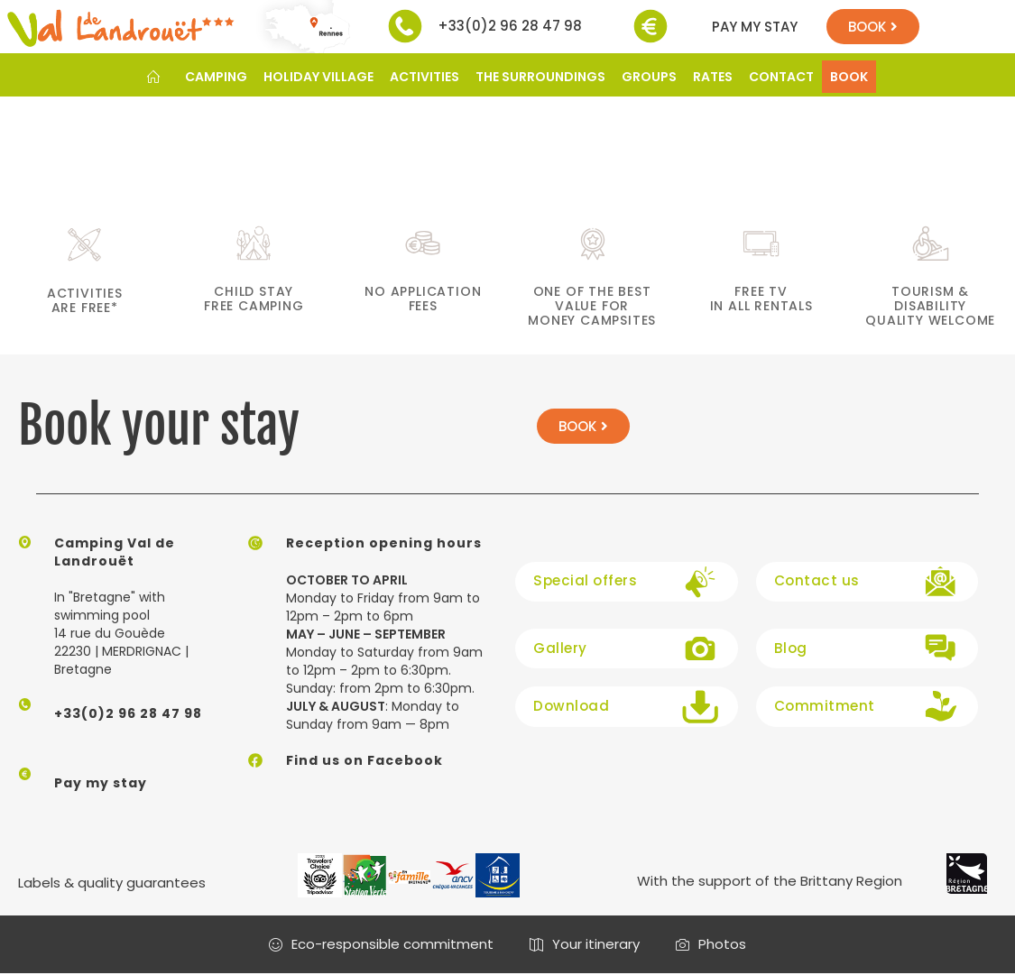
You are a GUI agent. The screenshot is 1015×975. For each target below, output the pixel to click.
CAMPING (216, 77)
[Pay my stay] (650, 26)
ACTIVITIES (424, 77)
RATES (713, 77)
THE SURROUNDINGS (540, 77)
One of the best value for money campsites (592, 305)
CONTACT (781, 77)
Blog (790, 648)
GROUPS (649, 77)
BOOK (849, 77)
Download (568, 705)
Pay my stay (755, 26)
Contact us (813, 580)
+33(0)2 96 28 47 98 (510, 25)
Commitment (819, 705)
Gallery (559, 648)
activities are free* (85, 300)
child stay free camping (254, 298)
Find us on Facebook (364, 760)
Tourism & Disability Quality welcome (930, 305)
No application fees (422, 298)
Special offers (582, 580)
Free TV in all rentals (761, 298)
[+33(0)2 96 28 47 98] (405, 26)
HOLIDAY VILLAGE (318, 77)
